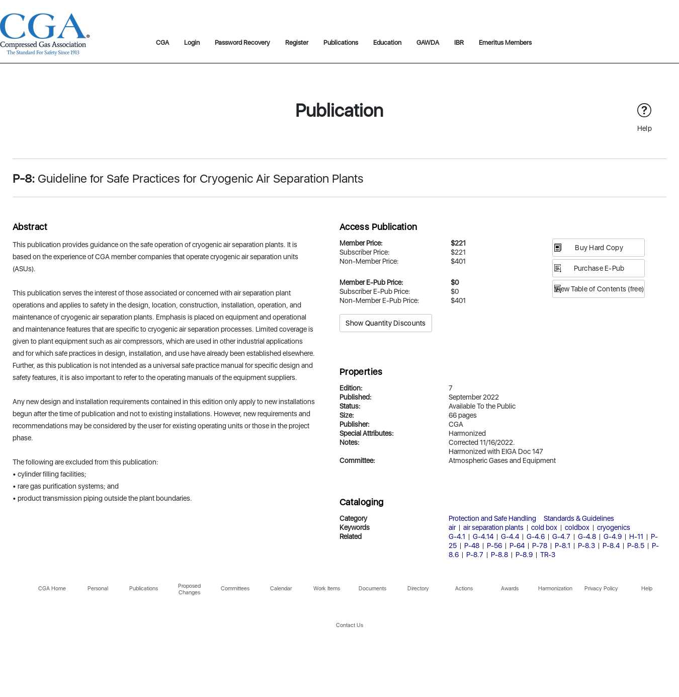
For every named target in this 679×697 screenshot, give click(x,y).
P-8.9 (524, 555)
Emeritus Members (505, 42)
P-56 (494, 545)
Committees (235, 588)
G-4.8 (587, 536)
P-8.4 (611, 545)
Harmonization (555, 588)
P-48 (471, 545)
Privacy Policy (601, 588)
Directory (418, 588)
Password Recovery (242, 42)
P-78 (539, 545)
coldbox (577, 527)
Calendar (281, 588)
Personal (98, 588)
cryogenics (613, 527)
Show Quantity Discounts (386, 323)
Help (646, 588)
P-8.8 (499, 555)
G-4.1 (457, 536)
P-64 (517, 545)
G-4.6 (536, 536)
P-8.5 (635, 545)
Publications (340, 42)
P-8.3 (586, 545)
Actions (464, 588)
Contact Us (349, 625)
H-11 (636, 536)
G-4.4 (510, 536)
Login (192, 42)
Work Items (326, 588)
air (452, 527)
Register (296, 42)
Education (387, 42)
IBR (459, 42)
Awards (510, 588)
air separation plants (493, 527)
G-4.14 (483, 536)
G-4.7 (561, 536)
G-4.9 (613, 536)
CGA (162, 42)
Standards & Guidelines (579, 518)
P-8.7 (474, 555)
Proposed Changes (189, 589)
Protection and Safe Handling (492, 518)
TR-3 (547, 555)
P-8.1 (562, 545)
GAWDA (427, 42)
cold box (544, 527)
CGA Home (52, 588)
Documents (372, 588)
